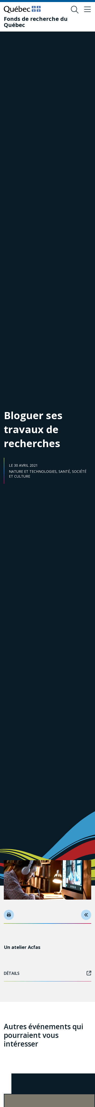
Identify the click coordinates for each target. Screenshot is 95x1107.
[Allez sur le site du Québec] (22, 9)
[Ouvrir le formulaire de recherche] (75, 9)
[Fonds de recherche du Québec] (44, 22)
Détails (47, 973)
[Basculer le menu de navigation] (87, 9)
